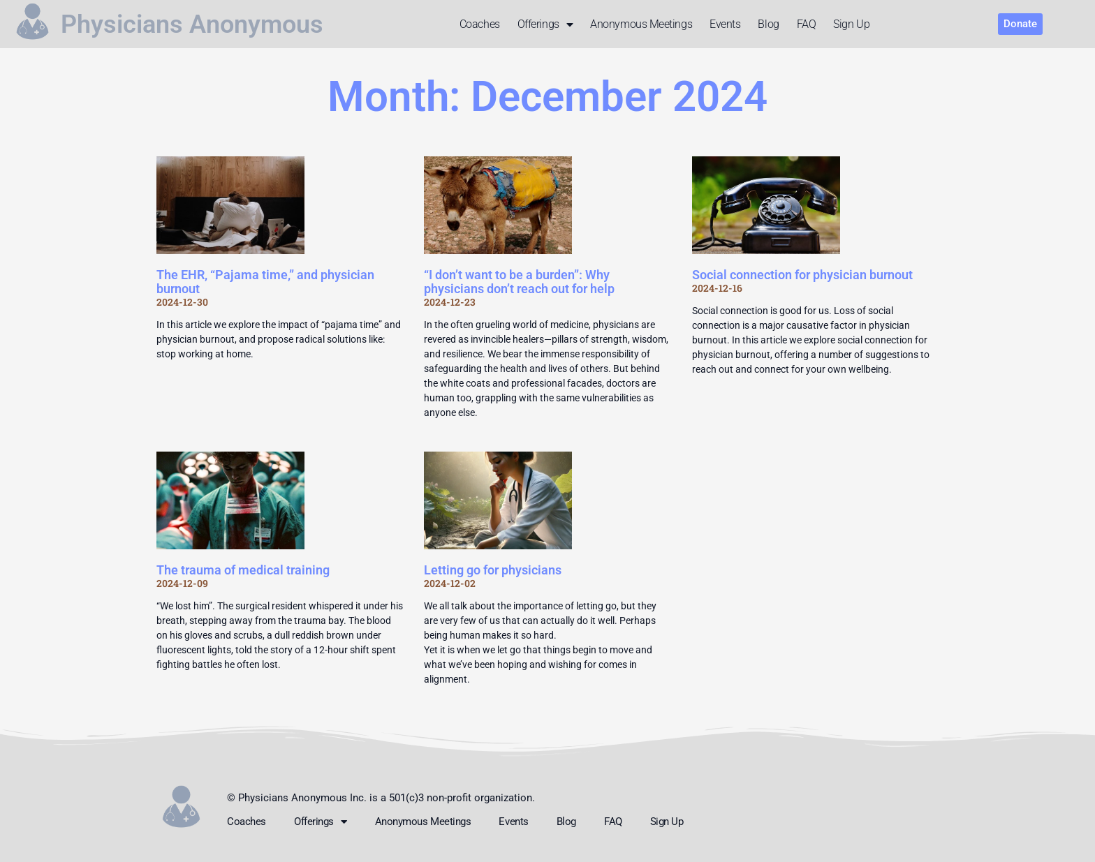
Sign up (851, 24)
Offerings (545, 24)
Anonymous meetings (641, 24)
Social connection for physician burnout (802, 274)
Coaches (480, 24)
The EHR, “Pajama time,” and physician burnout (265, 281)
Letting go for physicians (492, 570)
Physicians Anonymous (192, 24)
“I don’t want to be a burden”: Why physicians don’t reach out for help (519, 281)
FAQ (806, 24)
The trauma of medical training (243, 570)
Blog (768, 24)
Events (725, 24)
